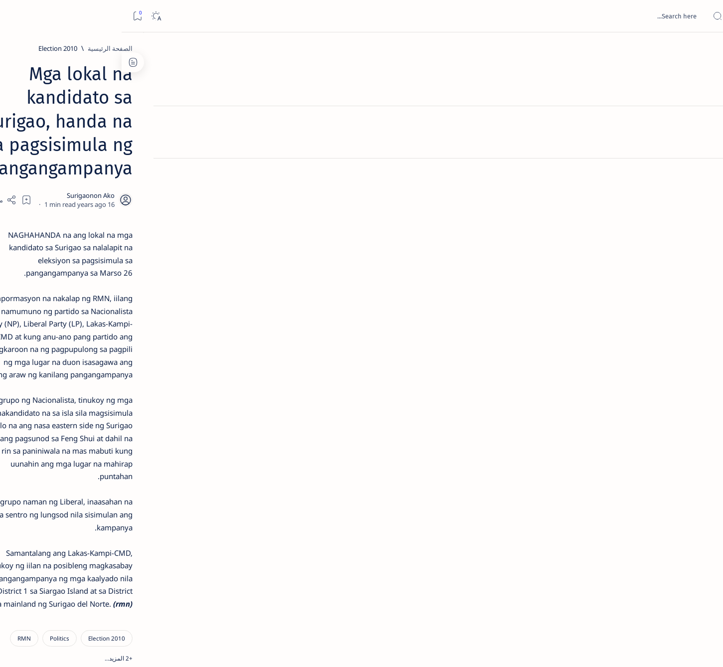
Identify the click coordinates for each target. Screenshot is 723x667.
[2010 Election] (542, 48)
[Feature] (147, 156)
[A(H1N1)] (174, 496)
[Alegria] (143, 270)
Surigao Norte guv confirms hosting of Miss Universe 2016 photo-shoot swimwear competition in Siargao (137, 355)
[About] (704, 122)
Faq (107, 602)
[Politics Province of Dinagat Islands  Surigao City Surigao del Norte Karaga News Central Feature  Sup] (174, 472)
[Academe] (102, 521)
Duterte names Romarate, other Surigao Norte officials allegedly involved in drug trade (133, 295)
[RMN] (508, 399)
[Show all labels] (184, 569)
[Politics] (544, 399)
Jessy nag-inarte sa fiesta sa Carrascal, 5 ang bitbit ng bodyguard (141, 241)
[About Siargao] (102, 496)
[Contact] (704, 142)
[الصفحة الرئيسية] (704, 50)
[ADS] (174, 546)
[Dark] (34, 16)
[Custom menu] (704, 174)
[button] (476, 399)
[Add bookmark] (273, 127)
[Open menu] (704, 16)
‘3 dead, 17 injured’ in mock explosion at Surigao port (143, 409)
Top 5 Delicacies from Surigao (138, 169)
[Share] (245, 127)
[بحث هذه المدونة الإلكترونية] (526, 15)
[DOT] (142, 325)
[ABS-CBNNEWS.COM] (174, 521)
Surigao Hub (610, 647)
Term (200, 602)
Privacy (133, 602)
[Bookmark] (15, 16)
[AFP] (102, 546)
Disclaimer (168, 602)
